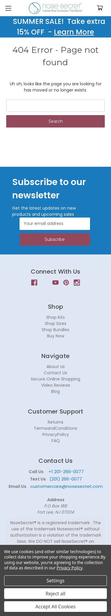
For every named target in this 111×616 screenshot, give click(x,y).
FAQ (56, 441)
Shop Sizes (55, 323)
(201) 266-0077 (65, 479)
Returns (55, 422)
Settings (55, 580)
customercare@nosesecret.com (66, 486)
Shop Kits (55, 317)
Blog (55, 391)
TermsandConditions (55, 428)
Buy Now (55, 336)
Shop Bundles (55, 330)
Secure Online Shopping (55, 379)
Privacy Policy (69, 568)
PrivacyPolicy (55, 434)
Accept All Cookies (56, 606)
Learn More (74, 32)
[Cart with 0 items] (100, 8)
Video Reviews (55, 385)
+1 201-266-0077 (66, 471)
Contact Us (55, 373)
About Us (55, 367)
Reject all (55, 593)
